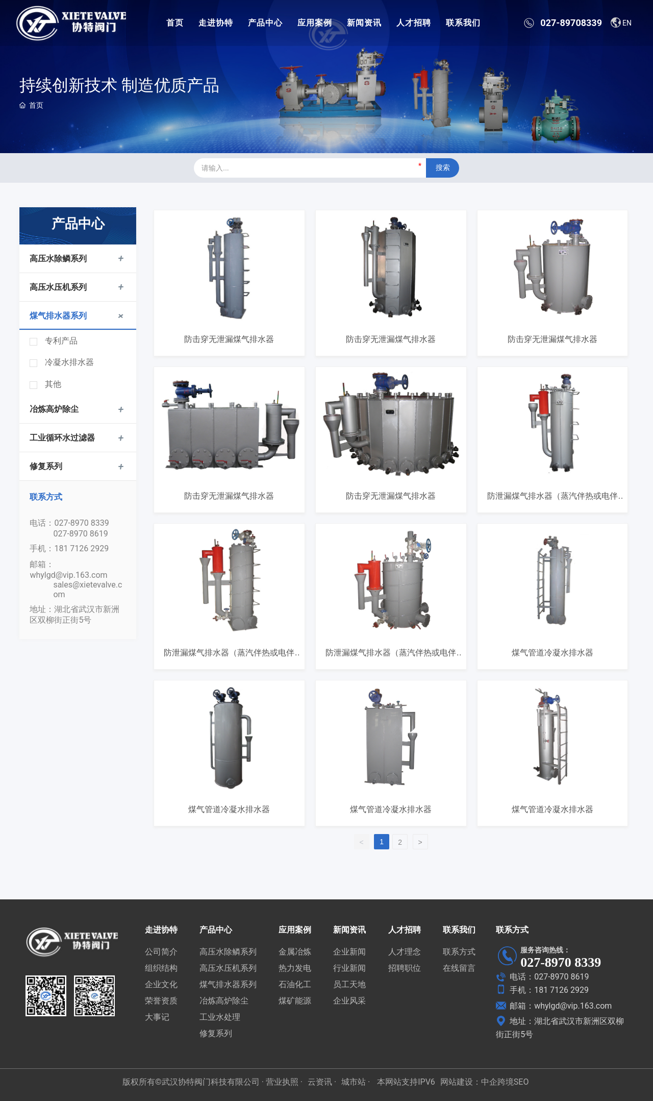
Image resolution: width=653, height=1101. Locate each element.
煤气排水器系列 (58, 316)
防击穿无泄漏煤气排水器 (229, 339)
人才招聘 (413, 23)
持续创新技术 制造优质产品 (119, 85)
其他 (53, 384)
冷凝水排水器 (69, 362)
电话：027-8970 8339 (69, 523)
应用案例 (314, 23)
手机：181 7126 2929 (69, 548)
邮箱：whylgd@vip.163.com (554, 1006)
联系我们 (463, 23)
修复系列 (46, 466)
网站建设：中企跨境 (477, 1082)
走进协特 (215, 23)
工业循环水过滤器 (62, 438)
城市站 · (356, 1082)
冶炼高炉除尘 (54, 409)
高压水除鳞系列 (58, 258)
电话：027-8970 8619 (542, 977)
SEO (521, 1082)
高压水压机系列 (58, 287)
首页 (175, 23)
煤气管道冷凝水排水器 (552, 652)
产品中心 (265, 23)
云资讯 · (322, 1082)
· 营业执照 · (281, 1082)
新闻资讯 (364, 23)
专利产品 (61, 341)
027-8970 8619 (80, 534)
